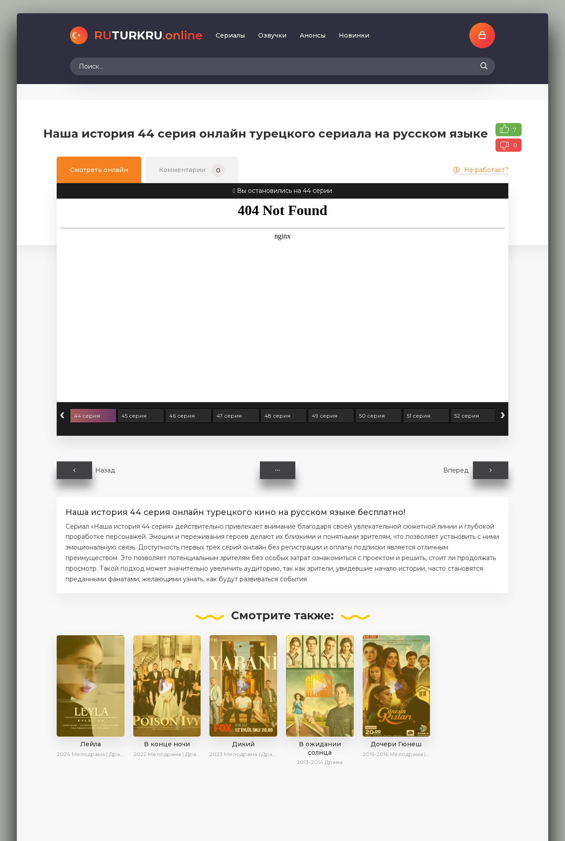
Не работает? (480, 170)
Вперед (475, 470)
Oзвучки (272, 35)
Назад (86, 470)
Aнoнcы (312, 35)
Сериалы (230, 35)
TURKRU (148, 35)
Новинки (354, 35)
